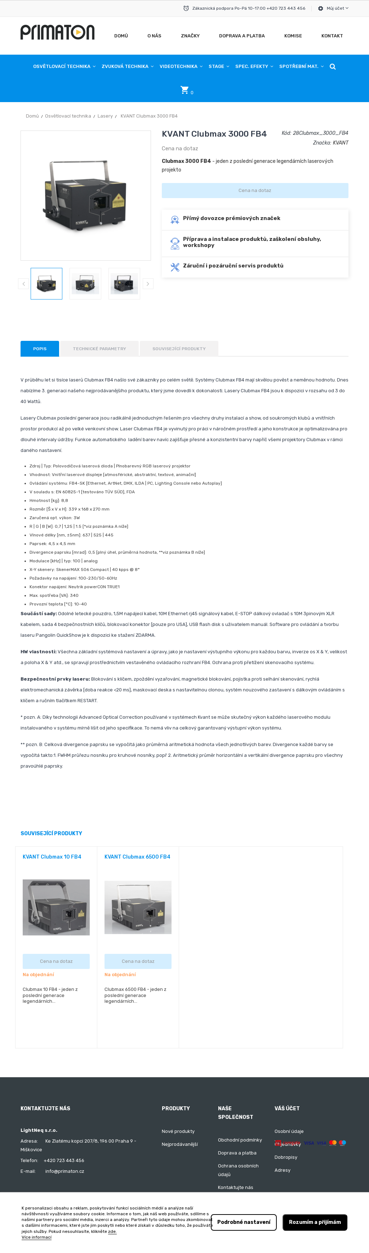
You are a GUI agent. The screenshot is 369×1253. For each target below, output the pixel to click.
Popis (39, 348)
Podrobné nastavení (243, 1222)
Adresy (282, 1170)
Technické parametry (99, 348)
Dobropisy (286, 1157)
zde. (112, 1231)
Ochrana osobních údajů (238, 1170)
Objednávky (288, 1144)
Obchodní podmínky (240, 1140)
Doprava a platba (237, 1153)
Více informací (37, 1237)
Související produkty (179, 348)
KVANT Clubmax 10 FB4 (52, 857)
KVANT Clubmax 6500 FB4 (137, 857)
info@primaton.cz (64, 1171)
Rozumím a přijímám (315, 1222)
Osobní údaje (289, 1131)
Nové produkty (178, 1131)
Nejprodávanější (180, 1144)
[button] (333, 66)
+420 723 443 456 (64, 1160)
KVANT (340, 143)
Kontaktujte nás (235, 1187)
